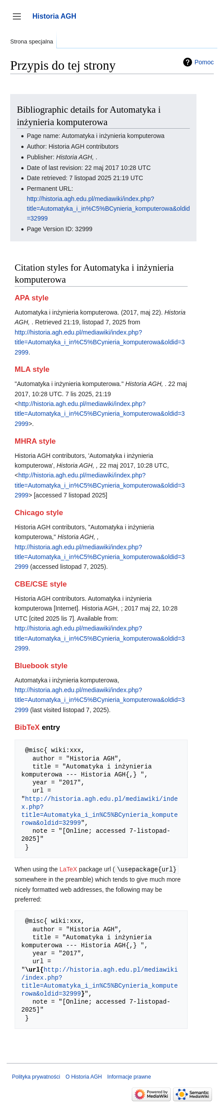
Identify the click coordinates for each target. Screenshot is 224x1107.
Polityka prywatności (36, 1076)
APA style (31, 298)
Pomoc (204, 62)
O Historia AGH (84, 1076)
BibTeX (27, 727)
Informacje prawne (129, 1076)
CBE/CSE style (41, 584)
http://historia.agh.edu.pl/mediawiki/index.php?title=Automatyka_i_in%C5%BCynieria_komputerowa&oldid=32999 (108, 208)
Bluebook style (41, 666)
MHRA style (35, 441)
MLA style (32, 369)
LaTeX (68, 869)
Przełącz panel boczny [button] (19, 20)
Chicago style (39, 512)
